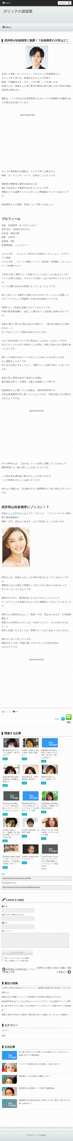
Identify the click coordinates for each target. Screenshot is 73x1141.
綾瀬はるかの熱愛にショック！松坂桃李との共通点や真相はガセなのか (31, 997)
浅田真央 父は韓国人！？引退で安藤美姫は (37, 1088)
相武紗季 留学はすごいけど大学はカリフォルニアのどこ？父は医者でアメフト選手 (36, 1001)
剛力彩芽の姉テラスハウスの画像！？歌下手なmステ (11, 752)
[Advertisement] (28, 138)
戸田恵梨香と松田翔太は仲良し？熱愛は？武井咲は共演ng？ (49, 806)
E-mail (6, 914)
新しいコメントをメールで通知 (17, 958)
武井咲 (16, 513)
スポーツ (5, 1030)
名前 (5, 906)
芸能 (5, 759)
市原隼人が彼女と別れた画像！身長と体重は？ (30, 752)
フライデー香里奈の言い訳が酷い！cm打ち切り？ (39, 1064)
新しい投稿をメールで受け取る (17, 961)
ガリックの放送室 (18, 11)
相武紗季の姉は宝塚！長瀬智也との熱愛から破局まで (11, 779)
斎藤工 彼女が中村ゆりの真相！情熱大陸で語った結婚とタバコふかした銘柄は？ (35, 1015)
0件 (16, 712)
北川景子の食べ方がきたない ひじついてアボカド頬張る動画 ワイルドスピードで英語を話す (49, 861)
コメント (7, 712)
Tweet (57, 719)
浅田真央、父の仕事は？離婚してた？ (34, 1076)
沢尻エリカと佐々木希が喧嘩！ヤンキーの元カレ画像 (49, 832)
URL (5, 923)
